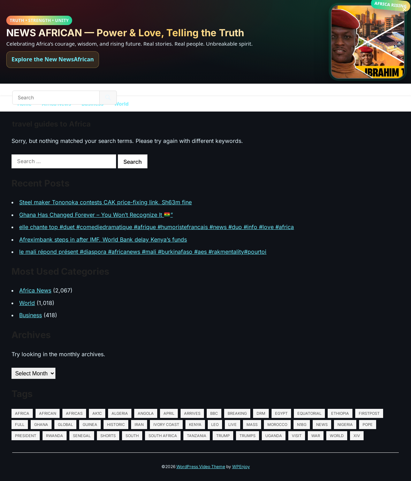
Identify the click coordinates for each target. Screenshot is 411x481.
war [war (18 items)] (315, 435)
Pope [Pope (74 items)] (368, 424)
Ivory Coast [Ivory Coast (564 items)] (166, 424)
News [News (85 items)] (322, 424)
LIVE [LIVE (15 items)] (232, 424)
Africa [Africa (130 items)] (22, 413)
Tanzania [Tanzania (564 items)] (196, 435)
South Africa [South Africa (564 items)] (163, 435)
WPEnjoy (241, 466)
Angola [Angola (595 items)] (146, 413)
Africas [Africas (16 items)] (74, 413)
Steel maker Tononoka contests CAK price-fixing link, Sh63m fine (105, 202)
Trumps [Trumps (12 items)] (247, 435)
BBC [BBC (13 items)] (214, 413)
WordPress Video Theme (200, 466)
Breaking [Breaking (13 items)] (237, 413)
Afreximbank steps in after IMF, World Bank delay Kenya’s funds (103, 239)
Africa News (35, 290)
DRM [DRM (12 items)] (261, 413)
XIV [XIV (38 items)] (356, 435)
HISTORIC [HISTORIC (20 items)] (116, 424)
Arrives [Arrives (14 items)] (192, 413)
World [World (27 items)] (337, 435)
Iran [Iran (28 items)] (139, 424)
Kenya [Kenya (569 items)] (195, 424)
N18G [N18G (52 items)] (301, 424)
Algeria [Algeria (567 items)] (120, 413)
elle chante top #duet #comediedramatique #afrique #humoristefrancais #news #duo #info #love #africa (156, 226)
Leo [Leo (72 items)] (215, 424)
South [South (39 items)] (132, 435)
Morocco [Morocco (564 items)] (277, 424)
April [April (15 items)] (168, 413)
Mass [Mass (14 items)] (252, 424)
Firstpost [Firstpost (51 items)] (369, 413)
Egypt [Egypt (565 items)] (281, 413)
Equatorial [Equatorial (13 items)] (309, 413)
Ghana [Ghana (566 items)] (41, 424)
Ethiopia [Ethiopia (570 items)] (340, 413)
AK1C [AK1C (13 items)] (97, 413)
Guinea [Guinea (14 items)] (90, 424)
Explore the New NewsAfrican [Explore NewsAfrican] (53, 59)
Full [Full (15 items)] (19, 424)
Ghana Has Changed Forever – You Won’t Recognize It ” (96, 214)
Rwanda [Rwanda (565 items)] (54, 435)
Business (30, 315)
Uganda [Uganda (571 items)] (273, 435)
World (121, 104)
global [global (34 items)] (65, 424)
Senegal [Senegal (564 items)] (82, 435)
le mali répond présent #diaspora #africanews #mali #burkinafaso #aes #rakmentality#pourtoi (142, 251)
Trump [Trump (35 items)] (223, 435)
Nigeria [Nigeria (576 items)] (345, 424)
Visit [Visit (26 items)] (297, 435)
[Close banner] (402, 9)
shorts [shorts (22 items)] (108, 435)
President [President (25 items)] (25, 435)
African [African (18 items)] (47, 413)
